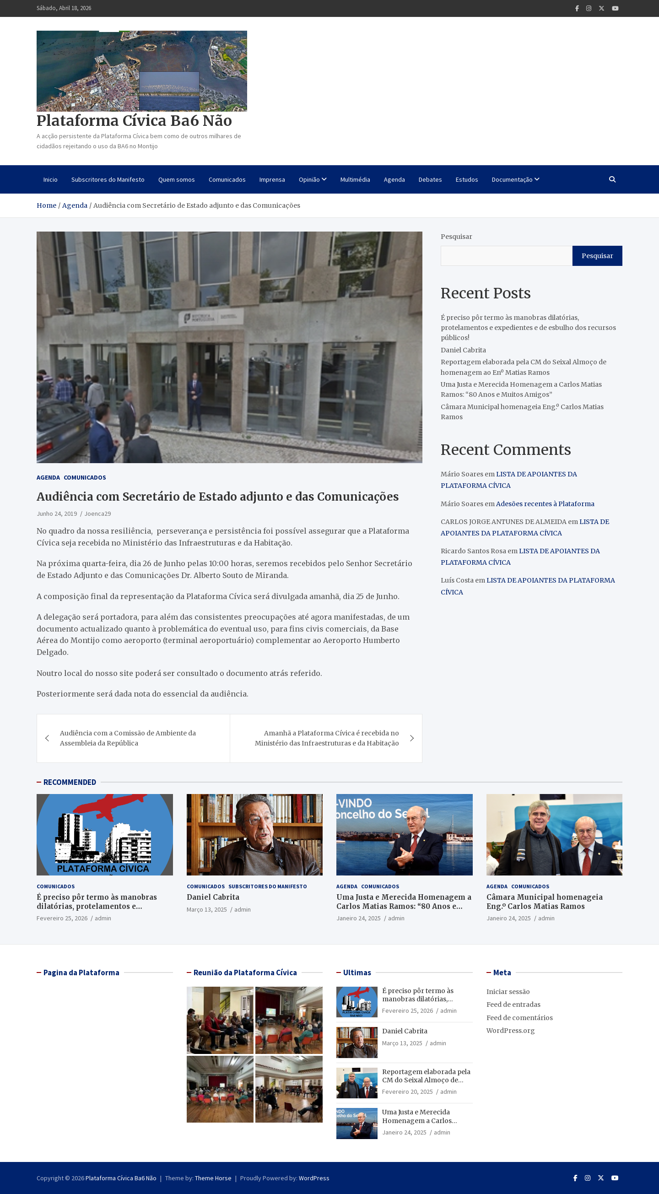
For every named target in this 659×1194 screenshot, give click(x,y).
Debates (430, 179)
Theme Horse (213, 1178)
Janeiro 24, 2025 (358, 918)
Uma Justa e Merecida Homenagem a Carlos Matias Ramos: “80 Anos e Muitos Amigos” (403, 906)
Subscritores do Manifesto (108, 179)
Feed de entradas (513, 1004)
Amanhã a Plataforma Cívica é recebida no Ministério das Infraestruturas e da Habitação (327, 738)
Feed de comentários (519, 1018)
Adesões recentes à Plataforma (545, 504)
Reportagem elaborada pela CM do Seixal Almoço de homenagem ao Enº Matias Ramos (426, 1084)
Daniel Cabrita (463, 350)
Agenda (394, 179)
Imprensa (272, 179)
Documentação (512, 179)
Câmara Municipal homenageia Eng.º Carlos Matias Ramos (544, 902)
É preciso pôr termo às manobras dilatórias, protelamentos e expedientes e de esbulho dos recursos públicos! (528, 327)
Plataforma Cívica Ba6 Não (134, 121)
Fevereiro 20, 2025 (407, 1091)
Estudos (467, 179)
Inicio (50, 179)
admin (103, 918)
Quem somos (176, 179)
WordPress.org (510, 1031)
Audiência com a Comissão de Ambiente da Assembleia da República (128, 738)
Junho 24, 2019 (57, 513)
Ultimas (357, 972)
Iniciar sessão (508, 992)
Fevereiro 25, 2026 (62, 918)
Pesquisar (456, 236)
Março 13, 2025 (207, 909)
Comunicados (227, 179)
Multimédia (355, 179)
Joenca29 (97, 513)
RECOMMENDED (69, 782)
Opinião (309, 179)
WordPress (314, 1178)
